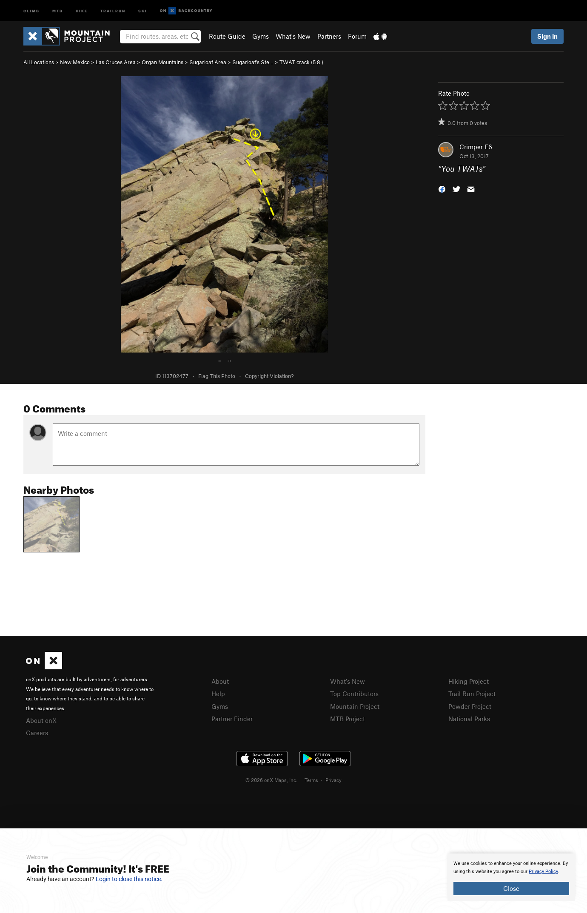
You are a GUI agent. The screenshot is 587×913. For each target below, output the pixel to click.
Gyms (260, 36)
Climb (31, 10)
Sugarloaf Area (207, 62)
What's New (293, 36)
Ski (142, 10)
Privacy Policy (543, 871)
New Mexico (75, 62)
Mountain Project (354, 706)
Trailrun (112, 10)
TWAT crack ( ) (301, 62)
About (220, 681)
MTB (57, 10)
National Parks (469, 718)
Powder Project (469, 706)
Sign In (547, 36)
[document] (511, 877)
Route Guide (227, 36)
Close (511, 888)
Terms (311, 780)
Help (218, 693)
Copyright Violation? (269, 376)
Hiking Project (468, 681)
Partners (329, 36)
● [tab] (219, 360)
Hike (82, 10)
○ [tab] (229, 360)
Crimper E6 (475, 147)
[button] (442, 188)
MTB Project (347, 718)
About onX (41, 720)
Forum (357, 36)
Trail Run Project (472, 693)
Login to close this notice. (129, 879)
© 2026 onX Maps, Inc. (271, 780)
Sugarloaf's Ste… (253, 62)
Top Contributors (354, 693)
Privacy (333, 780)
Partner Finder (232, 718)
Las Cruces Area (116, 62)
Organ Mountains (162, 62)
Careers (37, 733)
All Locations (38, 62)
